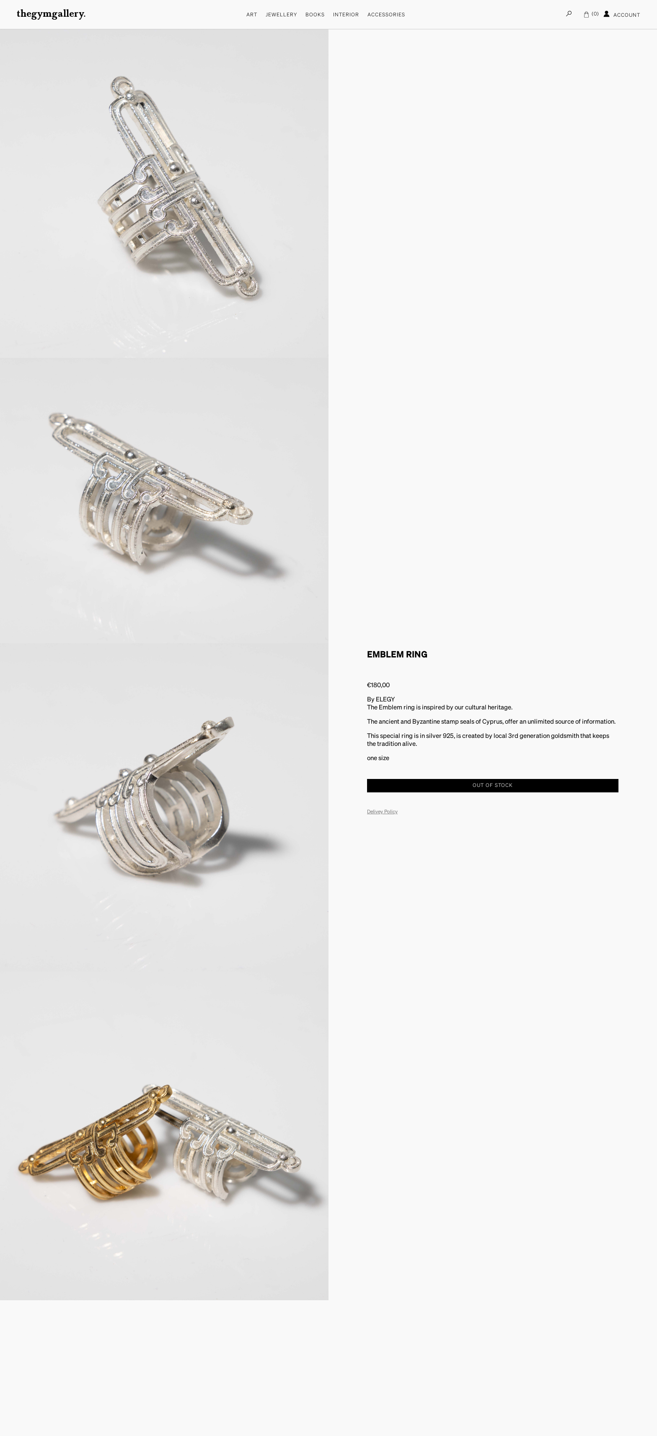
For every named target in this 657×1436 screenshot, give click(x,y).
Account (621, 14)
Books (315, 15)
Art (251, 15)
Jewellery (281, 15)
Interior (346, 15)
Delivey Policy (382, 812)
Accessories (386, 15)
